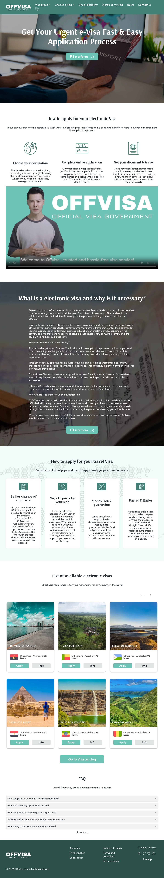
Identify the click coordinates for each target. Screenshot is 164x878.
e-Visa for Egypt (20, 722)
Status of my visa (112, 4)
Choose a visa (63, 4)
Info (41, 665)
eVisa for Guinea (123, 722)
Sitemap (147, 859)
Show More (82, 832)
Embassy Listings (112, 848)
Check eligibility (88, 4)
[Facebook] (154, 853)
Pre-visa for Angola (22, 645)
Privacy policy (77, 852)
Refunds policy (111, 861)
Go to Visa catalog (82, 759)
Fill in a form (79, 56)
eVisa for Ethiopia (72, 722)
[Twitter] (144, 853)
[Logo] (18, 7)
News (130, 4)
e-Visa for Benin (71, 645)
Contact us (145, 4)
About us (75, 848)
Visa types (41, 4)
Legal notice (77, 857)
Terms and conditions (109, 854)
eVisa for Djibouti (124, 645)
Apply (19, 665)
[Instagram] (149, 853)
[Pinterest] (140, 853)
